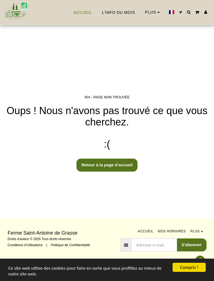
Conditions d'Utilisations (25, 245)
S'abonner (191, 244)
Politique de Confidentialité (70, 245)
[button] (180, 12)
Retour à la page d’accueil (107, 164)
